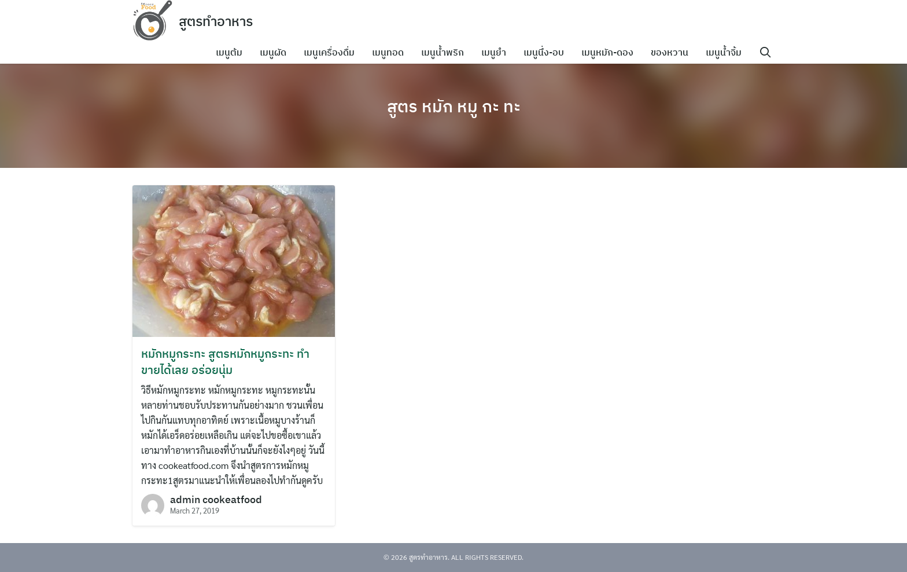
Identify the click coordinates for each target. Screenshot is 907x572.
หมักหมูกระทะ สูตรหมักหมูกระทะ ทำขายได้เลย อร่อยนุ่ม (225, 361)
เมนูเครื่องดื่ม (332, 52)
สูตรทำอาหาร (218, 21)
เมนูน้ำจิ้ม (727, 52)
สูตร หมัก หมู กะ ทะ (453, 105)
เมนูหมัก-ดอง (611, 52)
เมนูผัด (276, 52)
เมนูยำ (497, 52)
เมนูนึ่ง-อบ (547, 52)
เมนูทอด (391, 52)
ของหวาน (673, 52)
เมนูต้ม (232, 52)
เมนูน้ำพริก (446, 52)
